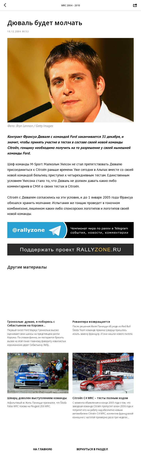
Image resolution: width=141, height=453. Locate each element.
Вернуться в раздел (92, 449)
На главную (42, 449)
